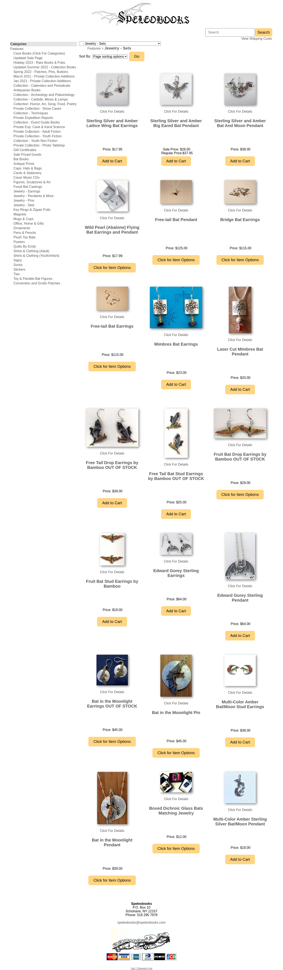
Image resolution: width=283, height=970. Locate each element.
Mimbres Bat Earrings (176, 344)
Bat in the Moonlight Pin (176, 712)
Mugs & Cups (23, 219)
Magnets (19, 214)
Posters (19, 242)
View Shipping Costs (256, 38)
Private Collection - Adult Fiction (37, 131)
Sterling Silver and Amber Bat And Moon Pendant (240, 123)
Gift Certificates (24, 150)
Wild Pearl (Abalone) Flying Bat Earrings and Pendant (112, 229)
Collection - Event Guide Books (36, 122)
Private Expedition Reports (33, 118)
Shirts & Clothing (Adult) (31, 251)
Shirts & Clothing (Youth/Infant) (36, 255)
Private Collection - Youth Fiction (37, 136)
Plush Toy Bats (24, 237)
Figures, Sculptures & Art (31, 182)
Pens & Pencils (24, 232)
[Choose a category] (120, 43)
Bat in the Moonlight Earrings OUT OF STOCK (112, 703)
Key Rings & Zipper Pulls (31, 209)
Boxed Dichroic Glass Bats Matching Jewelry (176, 810)
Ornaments (21, 228)
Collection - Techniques (30, 113)
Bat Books (21, 159)
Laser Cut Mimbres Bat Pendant (240, 351)
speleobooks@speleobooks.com (141, 922)
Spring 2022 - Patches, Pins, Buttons (40, 72)
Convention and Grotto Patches (36, 283)
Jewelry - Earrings (26, 191)
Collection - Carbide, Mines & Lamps (40, 99)
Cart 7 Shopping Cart (141, 968)
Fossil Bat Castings (27, 186)
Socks (18, 265)
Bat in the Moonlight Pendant (112, 842)
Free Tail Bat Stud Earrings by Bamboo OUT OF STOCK (176, 476)
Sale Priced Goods (27, 154)
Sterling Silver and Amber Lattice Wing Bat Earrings (112, 123)
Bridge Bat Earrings (240, 219)
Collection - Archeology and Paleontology (44, 95)
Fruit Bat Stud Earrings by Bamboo (112, 583)
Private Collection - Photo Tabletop (39, 145)
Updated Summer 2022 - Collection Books (44, 67)
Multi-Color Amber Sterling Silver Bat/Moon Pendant (240, 821)
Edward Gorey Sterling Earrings (176, 573)
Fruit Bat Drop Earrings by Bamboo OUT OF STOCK (240, 456)
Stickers (19, 269)
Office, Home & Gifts (28, 223)
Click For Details (112, 111)
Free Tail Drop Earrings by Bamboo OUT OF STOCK (112, 465)
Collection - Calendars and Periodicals (41, 85)
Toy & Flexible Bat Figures (32, 278)
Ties (16, 274)
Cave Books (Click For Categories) (39, 53)
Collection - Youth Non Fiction (35, 141)
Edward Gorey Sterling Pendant (240, 597)
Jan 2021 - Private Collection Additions (42, 81)
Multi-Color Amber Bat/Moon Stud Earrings (240, 704)
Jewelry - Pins (23, 200)
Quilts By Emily (24, 246)
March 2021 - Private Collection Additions (44, 76)
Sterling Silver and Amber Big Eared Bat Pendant (176, 123)
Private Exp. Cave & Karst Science (39, 127)
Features (16, 49)
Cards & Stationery (27, 173)
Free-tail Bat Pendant (176, 219)
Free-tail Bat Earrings (112, 326)
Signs (17, 260)
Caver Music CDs (26, 177)
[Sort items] (109, 56)
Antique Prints (23, 163)
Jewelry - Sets (23, 205)
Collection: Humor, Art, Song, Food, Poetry (44, 104)
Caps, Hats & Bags (27, 168)
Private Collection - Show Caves (37, 108)
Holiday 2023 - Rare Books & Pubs (39, 62)
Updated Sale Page (27, 58)
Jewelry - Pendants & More (33, 196)
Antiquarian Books (27, 90)
